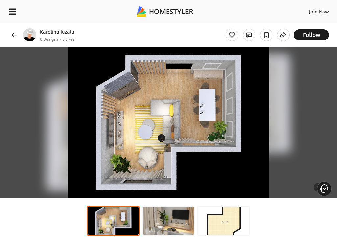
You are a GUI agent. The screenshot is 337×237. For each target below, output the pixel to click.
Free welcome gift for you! (252, 26)
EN (310, 9)
